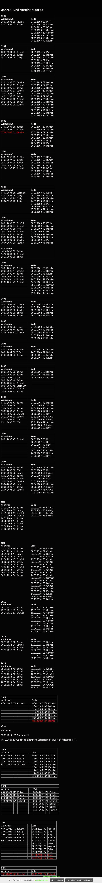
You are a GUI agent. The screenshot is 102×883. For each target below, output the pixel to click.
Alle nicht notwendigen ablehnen (79, 880)
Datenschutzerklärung (51, 877)
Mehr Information (41, 880)
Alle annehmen (57, 880)
